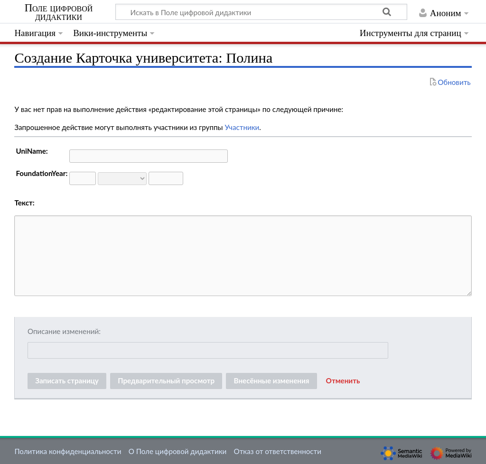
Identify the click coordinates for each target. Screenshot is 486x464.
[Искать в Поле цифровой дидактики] (261, 11)
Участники (241, 127)
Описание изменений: (64, 331)
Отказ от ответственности (277, 451)
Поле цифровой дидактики (59, 12)
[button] (343, 381)
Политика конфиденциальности (67, 451)
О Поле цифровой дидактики (178, 451)
